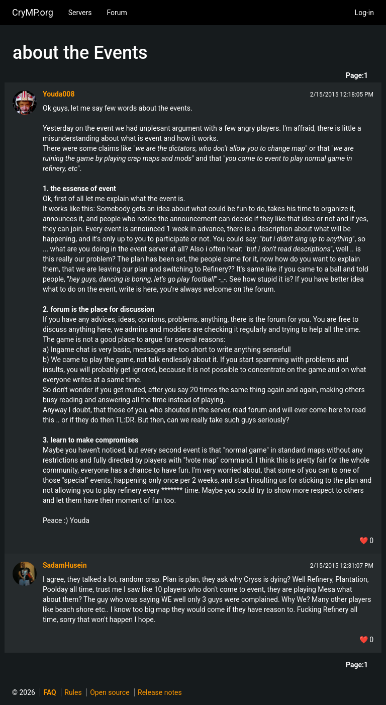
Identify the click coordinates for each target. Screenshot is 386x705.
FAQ (49, 692)
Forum (117, 13)
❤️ (366, 541)
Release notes (160, 692)
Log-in (364, 13)
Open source (109, 692)
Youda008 (58, 94)
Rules (72, 692)
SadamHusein (65, 565)
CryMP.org (32, 12)
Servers (80, 13)
